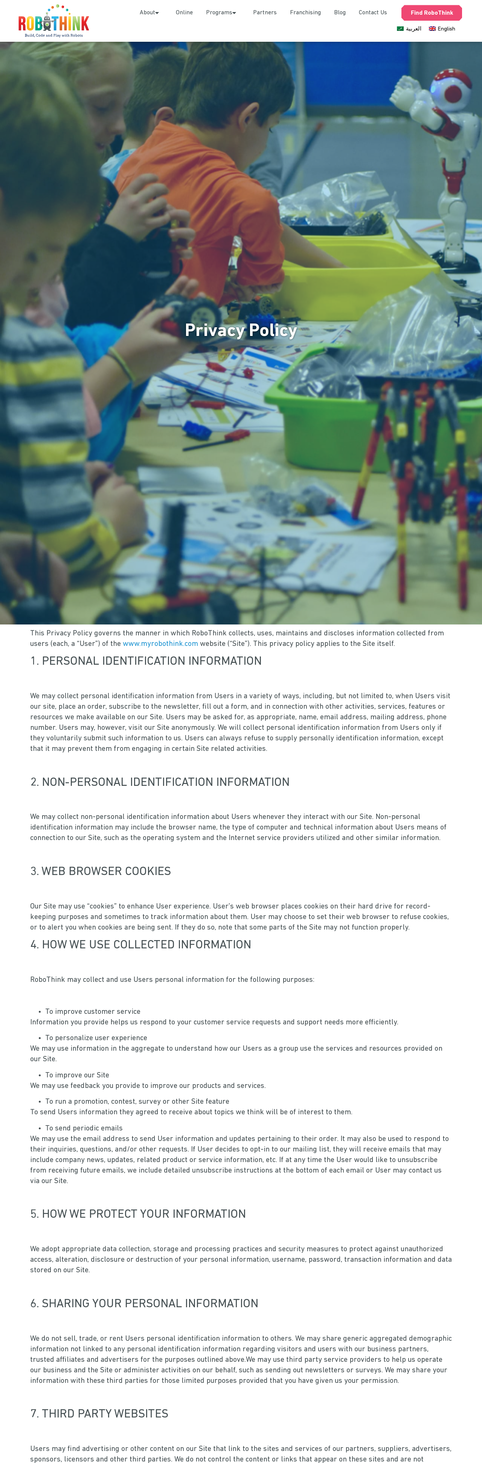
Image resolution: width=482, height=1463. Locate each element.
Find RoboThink (432, 13)
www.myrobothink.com (160, 646)
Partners (265, 13)
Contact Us (373, 13)
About (151, 13)
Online (184, 13)
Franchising (305, 13)
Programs (223, 13)
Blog (340, 13)
